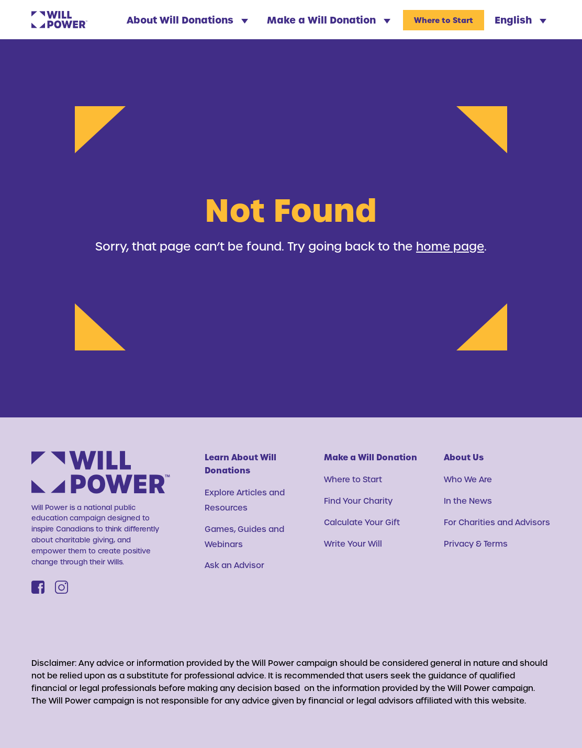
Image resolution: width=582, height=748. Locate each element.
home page (450, 246)
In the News (468, 500)
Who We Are (468, 479)
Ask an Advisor (235, 565)
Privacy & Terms (476, 543)
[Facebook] (37, 587)
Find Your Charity (358, 500)
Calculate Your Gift (362, 522)
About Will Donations (187, 19)
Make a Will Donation (328, 19)
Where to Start (443, 20)
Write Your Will (353, 543)
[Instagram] (61, 587)
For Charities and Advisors (497, 522)
